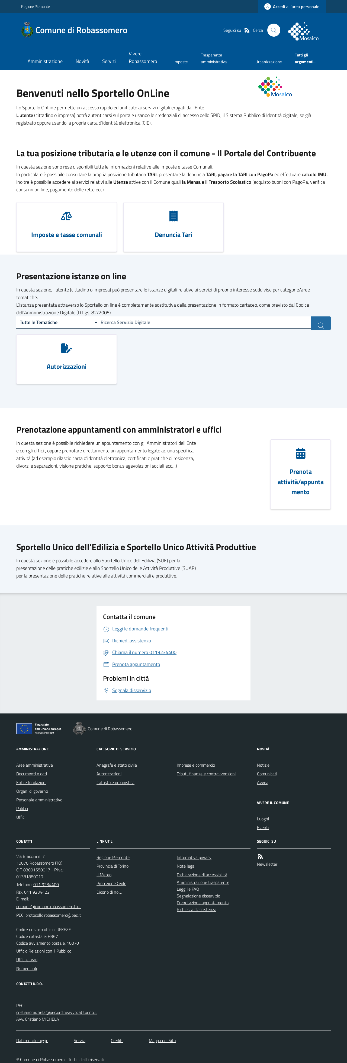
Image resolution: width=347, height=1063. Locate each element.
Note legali (186, 866)
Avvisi (262, 782)
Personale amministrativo (39, 800)
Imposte (181, 62)
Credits (117, 1040)
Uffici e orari (26, 959)
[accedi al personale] (292, 6)
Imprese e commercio (196, 765)
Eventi (263, 827)
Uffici (20, 817)
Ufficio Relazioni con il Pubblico (43, 951)
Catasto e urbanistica (115, 782)
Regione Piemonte (35, 6)
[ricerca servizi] (321, 323)
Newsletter (267, 864)
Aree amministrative (34, 765)
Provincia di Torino (112, 866)
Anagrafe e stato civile (117, 765)
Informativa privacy (194, 857)
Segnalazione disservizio (198, 896)
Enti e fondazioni (31, 782)
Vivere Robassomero (143, 57)
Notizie (263, 765)
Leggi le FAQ (188, 889)
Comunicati (267, 773)
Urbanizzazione (268, 62)
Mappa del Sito (162, 1040)
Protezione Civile (111, 883)
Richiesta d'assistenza (196, 909)
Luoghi (263, 819)
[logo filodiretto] (306, 30)
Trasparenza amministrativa (214, 58)
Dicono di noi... (109, 892)
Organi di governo (32, 791)
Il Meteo (104, 874)
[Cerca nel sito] (273, 30)
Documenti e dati (31, 773)
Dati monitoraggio (32, 1040)
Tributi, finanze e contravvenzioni (206, 773)
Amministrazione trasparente (203, 882)
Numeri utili (26, 968)
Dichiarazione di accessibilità (202, 874)
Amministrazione (45, 61)
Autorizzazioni (109, 773)
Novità (82, 61)
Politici (22, 808)
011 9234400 (46, 884)
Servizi (109, 61)
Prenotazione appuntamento (203, 902)
